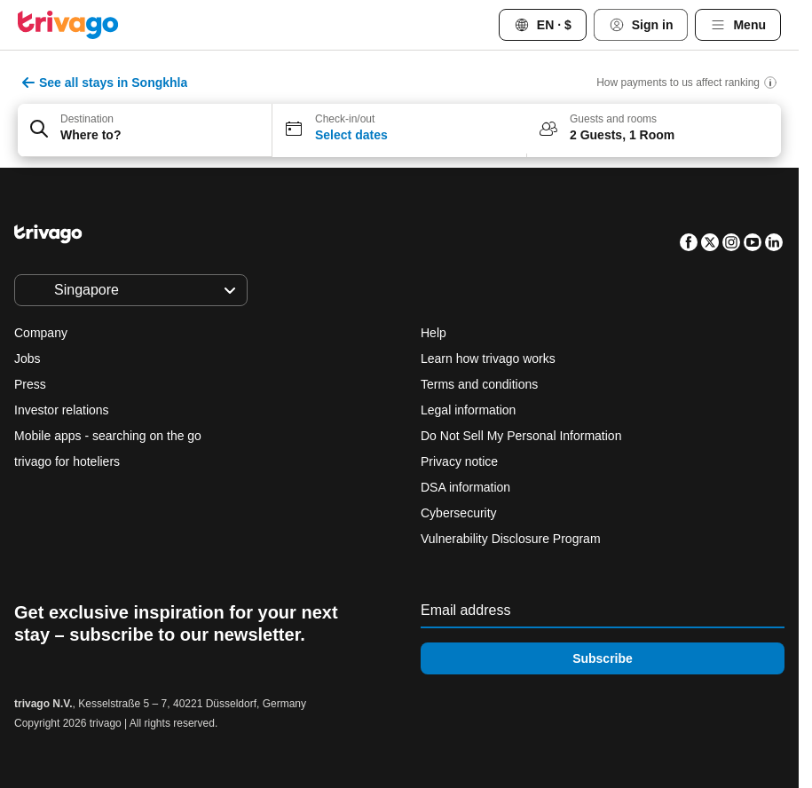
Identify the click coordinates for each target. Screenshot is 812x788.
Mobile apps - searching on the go (107, 436)
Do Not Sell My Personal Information (523, 436)
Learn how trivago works (488, 358)
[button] (145, 130)
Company (40, 333)
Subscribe (602, 658)
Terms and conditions (479, 384)
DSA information (465, 487)
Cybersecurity (459, 513)
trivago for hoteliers (67, 461)
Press (30, 384)
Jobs (27, 358)
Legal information (468, 410)
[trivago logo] (68, 25)
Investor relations (61, 410)
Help (433, 333)
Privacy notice (459, 461)
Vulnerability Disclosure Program (511, 539)
